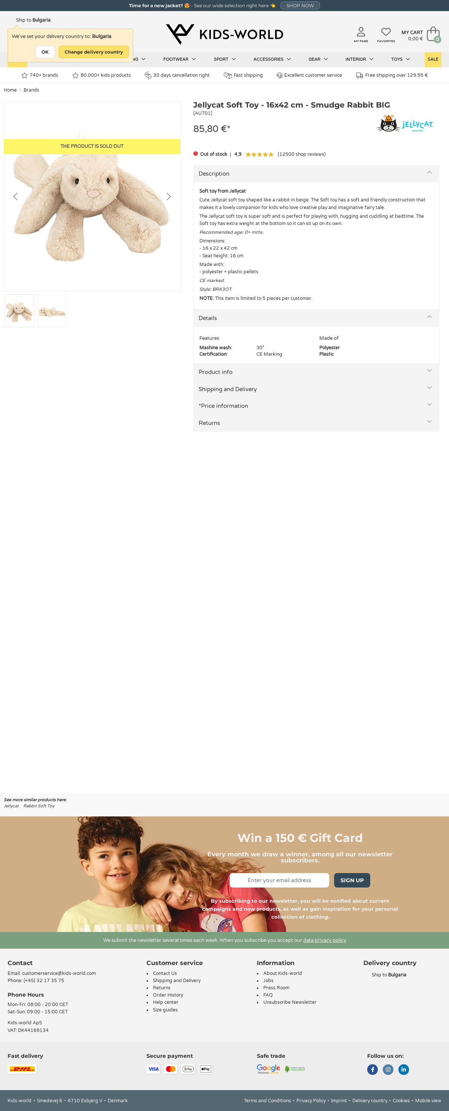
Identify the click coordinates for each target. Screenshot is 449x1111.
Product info (215, 372)
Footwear (179, 59)
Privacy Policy (311, 1100)
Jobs (268, 980)
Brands (31, 90)
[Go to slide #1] (19, 311)
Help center (165, 1002)
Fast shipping (243, 75)
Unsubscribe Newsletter (290, 1002)
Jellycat (11, 806)
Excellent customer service (309, 75)
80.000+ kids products (101, 75)
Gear (318, 59)
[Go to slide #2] (52, 311)
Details (208, 318)
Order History (168, 995)
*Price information (223, 406)
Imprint (339, 1100)
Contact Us (165, 973)
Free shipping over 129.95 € (392, 75)
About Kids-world (282, 973)
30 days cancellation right (177, 75)
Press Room (276, 988)
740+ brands (39, 75)
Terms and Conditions (267, 1100)
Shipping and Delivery (228, 389)
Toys (400, 59)
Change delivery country (94, 52)
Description (214, 173)
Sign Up (352, 880)
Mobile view (428, 1100)
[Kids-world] (224, 34)
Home (10, 90)
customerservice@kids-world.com (59, 973)
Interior (360, 59)
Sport (225, 59)
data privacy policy (324, 940)
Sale (433, 59)
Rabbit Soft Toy (38, 806)
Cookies (401, 1100)
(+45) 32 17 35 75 (44, 980)
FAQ (268, 995)
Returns (209, 423)
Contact (20, 963)
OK (45, 52)
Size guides (165, 1010)
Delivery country (369, 1100)
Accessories (272, 59)
